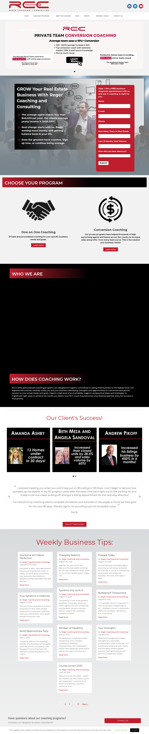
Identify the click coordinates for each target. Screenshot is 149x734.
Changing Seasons (69, 555)
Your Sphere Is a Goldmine (35, 596)
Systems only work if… (71, 590)
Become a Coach (102, 16)
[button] (38, 245)
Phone (102, 121)
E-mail (102, 111)
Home (26, 16)
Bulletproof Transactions (112, 592)
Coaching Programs (42, 16)
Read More (24, 585)
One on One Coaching (38, 232)
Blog (77, 16)
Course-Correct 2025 (71, 665)
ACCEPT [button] (135, 730)
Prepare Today (106, 555)
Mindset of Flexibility (71, 628)
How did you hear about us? (113, 151)
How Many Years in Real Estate (113, 131)
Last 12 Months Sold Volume (112, 141)
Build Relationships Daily (34, 631)
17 (78, 704)
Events (88, 16)
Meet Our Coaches (63, 16)
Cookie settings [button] (120, 730)
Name (102, 101)
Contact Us (119, 16)
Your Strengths (107, 628)
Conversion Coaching (27, 30)
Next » (85, 704)
